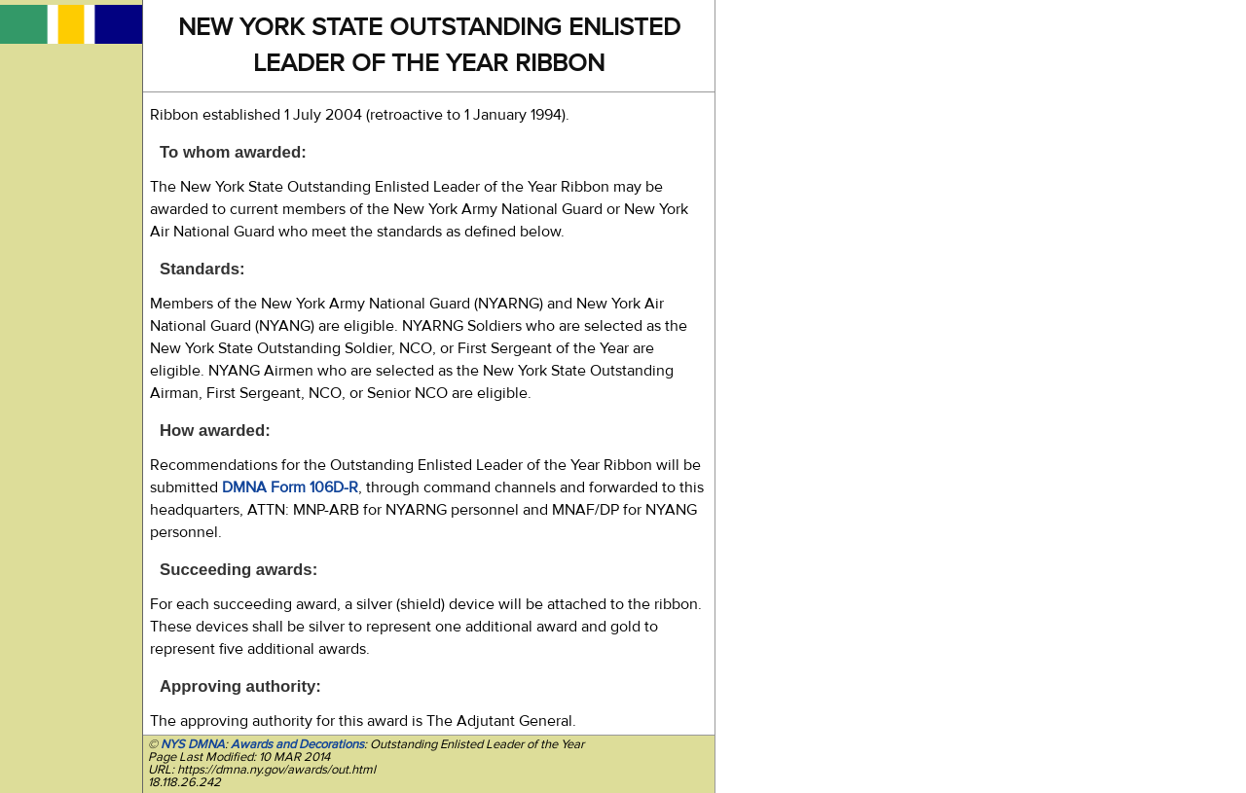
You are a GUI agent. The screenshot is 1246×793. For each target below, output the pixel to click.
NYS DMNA (193, 744)
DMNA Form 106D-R (290, 487)
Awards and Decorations (297, 744)
